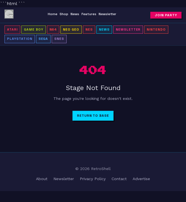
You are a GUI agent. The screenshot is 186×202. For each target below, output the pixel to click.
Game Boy (33, 29)
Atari (12, 29)
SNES (59, 38)
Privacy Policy (93, 178)
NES (89, 29)
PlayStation (19, 38)
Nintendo (156, 29)
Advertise (141, 178)
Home (52, 14)
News (75, 14)
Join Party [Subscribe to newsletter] (166, 15)
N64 (53, 29)
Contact (119, 178)
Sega (43, 38)
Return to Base (93, 115)
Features (88, 14)
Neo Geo (71, 29)
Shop (64, 14)
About (41, 178)
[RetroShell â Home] (8, 15)
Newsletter (107, 14)
